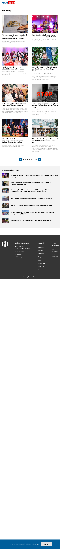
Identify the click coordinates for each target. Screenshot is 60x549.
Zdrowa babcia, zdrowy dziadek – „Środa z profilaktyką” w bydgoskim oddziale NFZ (45, 140)
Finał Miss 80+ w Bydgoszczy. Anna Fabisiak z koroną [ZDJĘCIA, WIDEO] (44, 36)
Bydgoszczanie (41, 263)
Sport (39, 260)
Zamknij (46, 544)
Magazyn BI (41, 266)
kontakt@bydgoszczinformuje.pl (23, 258)
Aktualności (41, 247)
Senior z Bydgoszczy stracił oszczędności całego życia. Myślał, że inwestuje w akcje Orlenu (45, 105)
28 (36, 159)
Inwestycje (40, 250)
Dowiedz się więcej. (34, 544)
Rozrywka (40, 257)
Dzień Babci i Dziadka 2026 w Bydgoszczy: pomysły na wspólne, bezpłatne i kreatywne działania (12, 140)
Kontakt (40, 270)
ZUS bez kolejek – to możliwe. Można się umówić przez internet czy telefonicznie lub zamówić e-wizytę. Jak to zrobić (14, 37)
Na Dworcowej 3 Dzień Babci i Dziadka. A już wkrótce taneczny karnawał (14, 104)
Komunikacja (41, 253)
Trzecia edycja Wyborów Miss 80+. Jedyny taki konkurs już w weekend (13, 68)
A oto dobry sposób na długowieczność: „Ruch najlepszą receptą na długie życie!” (44, 69)
